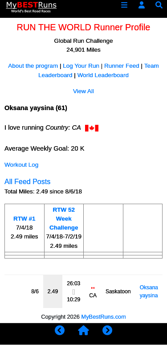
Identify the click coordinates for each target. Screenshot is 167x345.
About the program (33, 65)
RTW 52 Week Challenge (63, 218)
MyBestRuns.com (103, 316)
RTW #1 (24, 218)
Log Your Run (81, 65)
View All (83, 91)
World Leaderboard (103, 75)
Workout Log (21, 164)
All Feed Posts (27, 181)
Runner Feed (121, 65)
